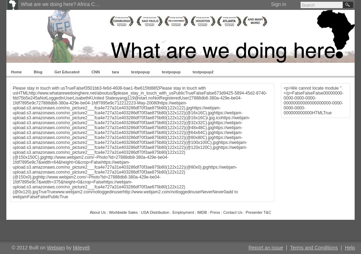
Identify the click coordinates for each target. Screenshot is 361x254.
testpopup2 (203, 72)
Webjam (56, 247)
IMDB (202, 212)
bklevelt (81, 247)
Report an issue (265, 247)
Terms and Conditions (314, 247)
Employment (183, 212)
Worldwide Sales (124, 212)
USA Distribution (155, 212)
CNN (95, 72)
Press (215, 212)
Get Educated (66, 72)
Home (16, 72)
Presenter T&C (258, 212)
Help (350, 247)
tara (115, 72)
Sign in (278, 4)
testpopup (140, 72)
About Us (98, 212)
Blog (38, 72)
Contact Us (232, 212)
